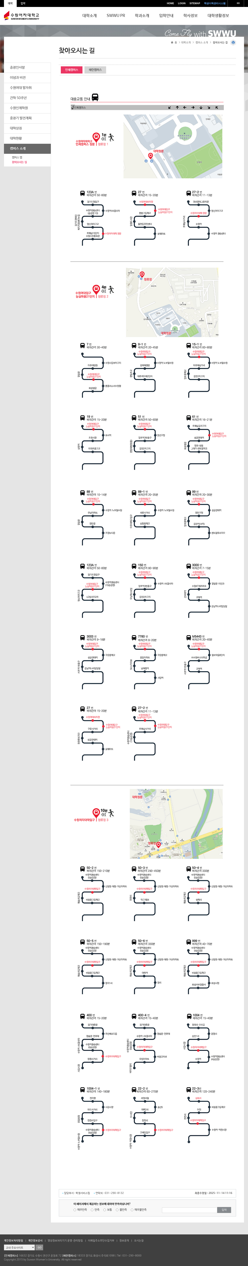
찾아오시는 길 (19, 162)
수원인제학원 (19, 108)
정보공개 (124, 1240)
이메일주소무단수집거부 (101, 1240)
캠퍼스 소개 (18, 149)
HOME (170, 3)
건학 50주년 (18, 98)
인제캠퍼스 (71, 70)
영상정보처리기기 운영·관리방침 (65, 1240)
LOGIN (182, 3)
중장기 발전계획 (21, 118)
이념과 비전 (18, 78)
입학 (23, 3)
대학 (10, 3)
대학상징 (16, 128)
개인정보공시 (35, 1240)
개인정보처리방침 (13, 1240)
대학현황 (16, 138)
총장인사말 (17, 68)
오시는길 (139, 1240)
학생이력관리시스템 (215, 3)
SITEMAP (195, 3)
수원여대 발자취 (21, 88)
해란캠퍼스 (95, 70)
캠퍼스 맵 (17, 157)
